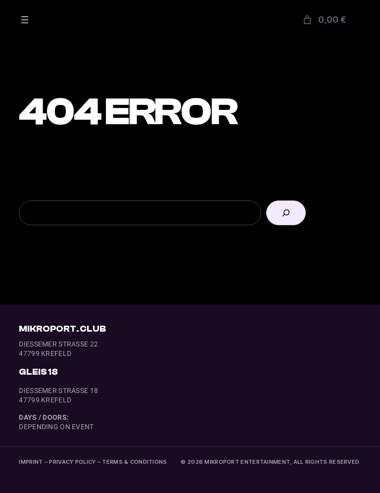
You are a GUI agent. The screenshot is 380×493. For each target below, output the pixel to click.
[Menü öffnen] (25, 20)
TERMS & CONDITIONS (134, 461)
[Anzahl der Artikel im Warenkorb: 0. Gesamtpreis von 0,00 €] (324, 19)
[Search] (286, 212)
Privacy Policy (72, 461)
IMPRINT (31, 461)
